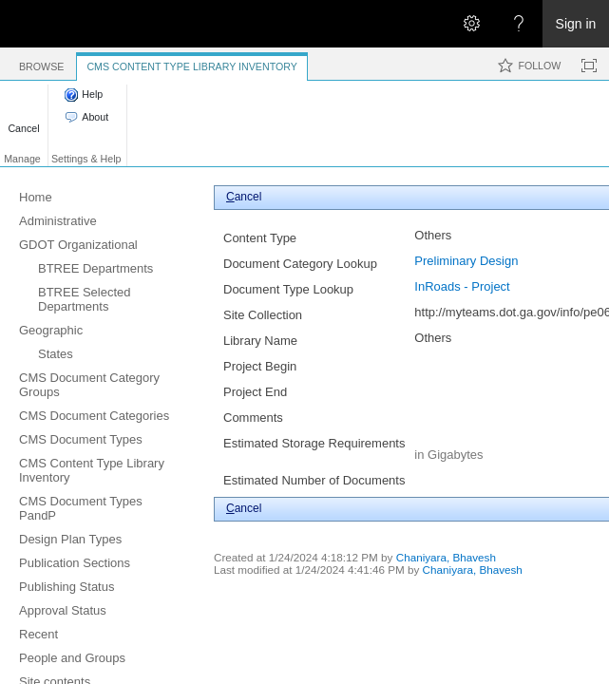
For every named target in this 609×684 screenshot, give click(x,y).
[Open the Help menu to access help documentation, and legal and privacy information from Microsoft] (518, 24)
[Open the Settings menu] (471, 24)
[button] (24, 118)
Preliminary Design (466, 261)
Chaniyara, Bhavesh (446, 557)
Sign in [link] (576, 23)
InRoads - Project (461, 286)
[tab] (41, 63)
